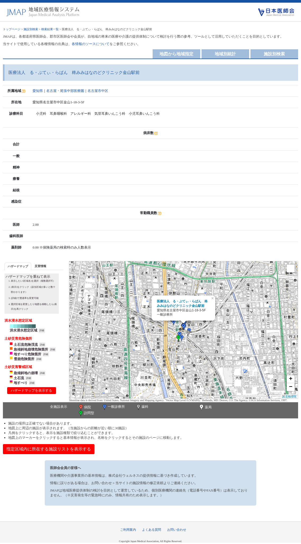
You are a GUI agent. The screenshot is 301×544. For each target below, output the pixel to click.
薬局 (205, 407)
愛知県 (38, 91)
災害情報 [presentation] (40, 266)
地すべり (21, 383)
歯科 (141, 407)
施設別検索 (31, 29)
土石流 (19, 378)
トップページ (11, 29)
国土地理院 (289, 396)
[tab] (17, 266)
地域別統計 (225, 54)
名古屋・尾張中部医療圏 (65, 91)
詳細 (41, 330)
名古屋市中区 (98, 91)
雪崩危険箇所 (24, 359)
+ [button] (291, 379)
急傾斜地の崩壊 (26, 373)
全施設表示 (58, 407)
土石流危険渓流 (26, 345)
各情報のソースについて (91, 44)
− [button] (291, 387)
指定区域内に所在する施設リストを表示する (48, 449)
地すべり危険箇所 (27, 354)
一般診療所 (113, 407)
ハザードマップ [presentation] (18, 266)
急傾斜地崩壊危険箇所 (31, 349)
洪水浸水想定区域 (23, 330)
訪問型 (86, 413)
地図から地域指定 (176, 54)
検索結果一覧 (50, 29)
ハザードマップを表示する (31, 390)
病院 (84, 407)
